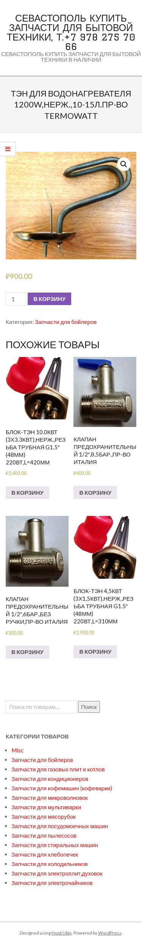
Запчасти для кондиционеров (49, 778)
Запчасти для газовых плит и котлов (58, 769)
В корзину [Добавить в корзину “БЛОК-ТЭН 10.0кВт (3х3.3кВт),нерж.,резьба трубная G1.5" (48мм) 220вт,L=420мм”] (27, 492)
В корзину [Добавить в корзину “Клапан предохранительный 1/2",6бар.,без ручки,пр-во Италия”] (27, 651)
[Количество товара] (16, 299)
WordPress (110, 933)
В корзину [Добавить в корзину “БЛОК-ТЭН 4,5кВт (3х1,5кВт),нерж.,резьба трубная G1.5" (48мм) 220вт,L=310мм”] (95, 651)
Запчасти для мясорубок (43, 816)
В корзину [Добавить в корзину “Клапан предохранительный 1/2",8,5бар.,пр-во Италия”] (95, 492)
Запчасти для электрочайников (52, 882)
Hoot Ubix (61, 933)
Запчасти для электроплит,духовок (57, 873)
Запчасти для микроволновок (49, 797)
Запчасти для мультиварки (46, 807)
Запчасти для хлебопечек (44, 854)
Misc (17, 750)
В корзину (49, 298)
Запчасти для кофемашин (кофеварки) (61, 788)
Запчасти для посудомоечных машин (59, 825)
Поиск (89, 706)
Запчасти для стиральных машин (54, 844)
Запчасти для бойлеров (66, 321)
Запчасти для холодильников (49, 863)
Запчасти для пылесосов (43, 835)
